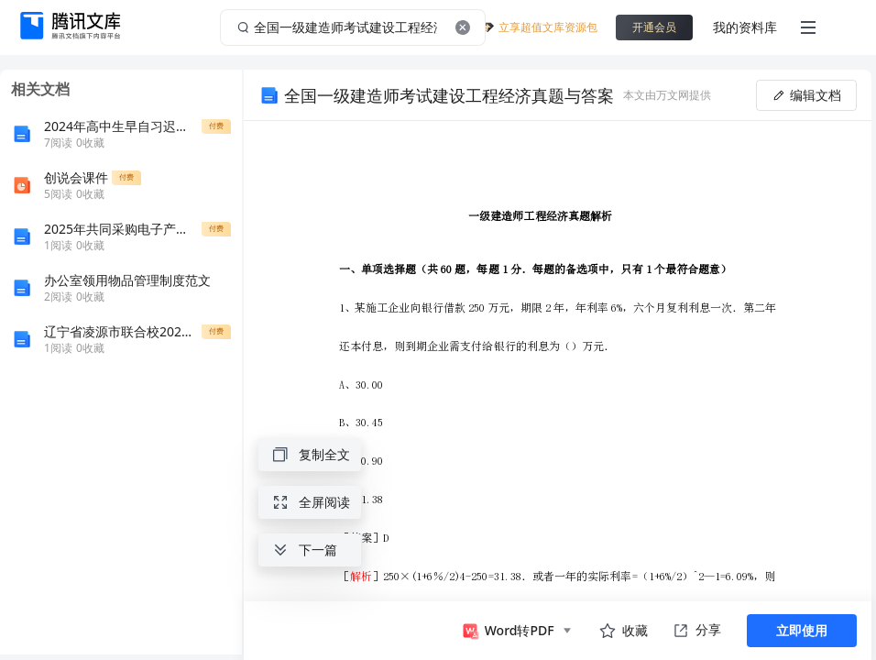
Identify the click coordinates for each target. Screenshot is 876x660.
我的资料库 (745, 27)
